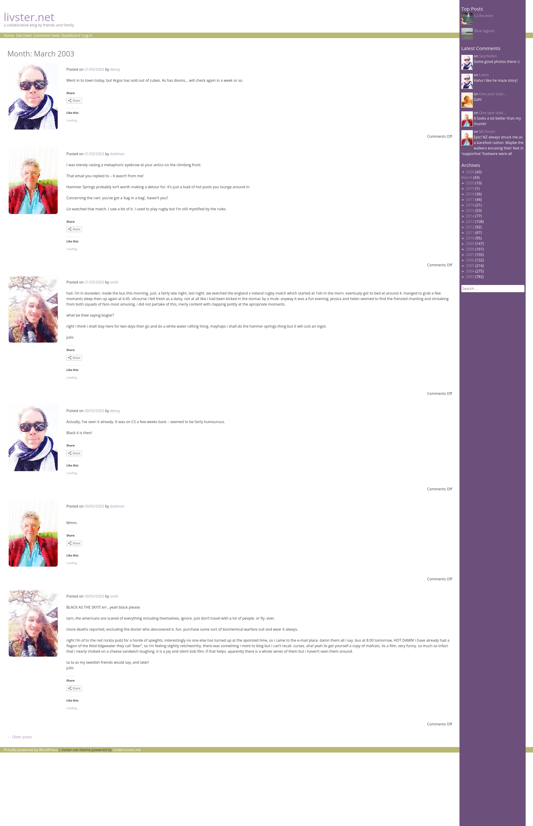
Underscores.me (127, 749)
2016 (470, 205)
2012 (470, 227)
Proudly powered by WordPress (31, 749)
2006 (470, 260)
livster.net (29, 16)
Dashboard (70, 35)
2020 (470, 182)
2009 (470, 243)
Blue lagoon (484, 30)
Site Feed (23, 35)
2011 (470, 232)
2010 (470, 238)
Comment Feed (46, 35)
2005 (470, 265)
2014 (470, 216)
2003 (470, 276)
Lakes (484, 74)
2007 (470, 254)
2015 (470, 210)
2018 (470, 194)
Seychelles (488, 56)
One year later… (493, 93)
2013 (470, 221)
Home (9, 35)
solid (114, 282)
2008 (470, 249)
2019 (470, 188)
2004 (470, 271)
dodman (117, 153)
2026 (470, 171)
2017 (470, 199)
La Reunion (483, 15)
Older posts (19, 736)
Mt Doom (487, 131)
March (466, 177)
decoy (115, 69)
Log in (87, 35)
